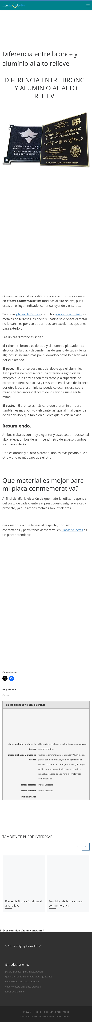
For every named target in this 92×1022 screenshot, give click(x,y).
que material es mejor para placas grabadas (28, 976)
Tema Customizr (64, 1016)
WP (35, 1016)
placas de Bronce (28, 314)
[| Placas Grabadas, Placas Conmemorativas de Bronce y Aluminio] (13, 5)
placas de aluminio (68, 314)
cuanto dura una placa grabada (22, 981)
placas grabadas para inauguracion (24, 971)
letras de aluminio (14, 991)
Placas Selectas (72, 530)
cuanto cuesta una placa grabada (23, 986)
